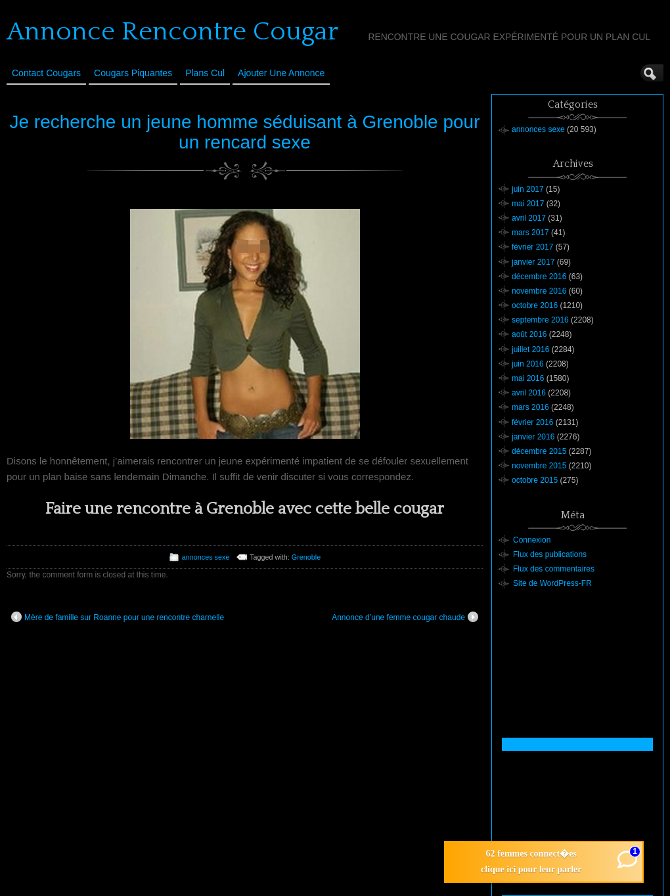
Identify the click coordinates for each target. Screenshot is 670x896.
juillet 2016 (530, 349)
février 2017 (532, 247)
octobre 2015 (535, 480)
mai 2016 (528, 378)
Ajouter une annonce (281, 73)
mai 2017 (528, 203)
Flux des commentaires (553, 568)
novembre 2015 (539, 465)
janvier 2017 (533, 262)
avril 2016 (529, 392)
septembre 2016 (540, 320)
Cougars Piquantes (133, 73)
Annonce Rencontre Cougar (172, 31)
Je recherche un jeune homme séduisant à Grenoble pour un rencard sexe (245, 132)
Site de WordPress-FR (552, 583)
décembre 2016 (539, 276)
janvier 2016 (533, 436)
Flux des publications (550, 554)
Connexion (531, 540)
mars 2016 (530, 407)
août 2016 (529, 334)
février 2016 (532, 422)
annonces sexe (206, 557)
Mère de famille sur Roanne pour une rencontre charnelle (117, 617)
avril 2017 (529, 218)
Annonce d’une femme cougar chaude (405, 617)
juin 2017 (528, 189)
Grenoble (306, 557)
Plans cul (205, 73)
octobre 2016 (535, 305)
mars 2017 (530, 232)
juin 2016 (528, 364)
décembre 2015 (539, 451)
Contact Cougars (46, 73)
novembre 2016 (539, 291)
